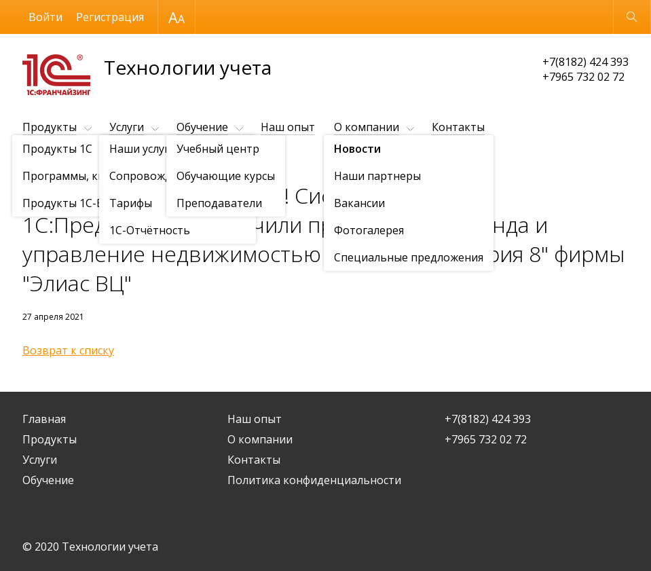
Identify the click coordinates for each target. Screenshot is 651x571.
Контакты (458, 126)
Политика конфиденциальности (314, 480)
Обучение (202, 126)
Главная (44, 418)
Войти (45, 17)
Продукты (49, 126)
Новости (100, 160)
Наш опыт (288, 126)
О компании (366, 126)
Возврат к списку (68, 350)
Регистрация (110, 17)
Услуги (126, 126)
